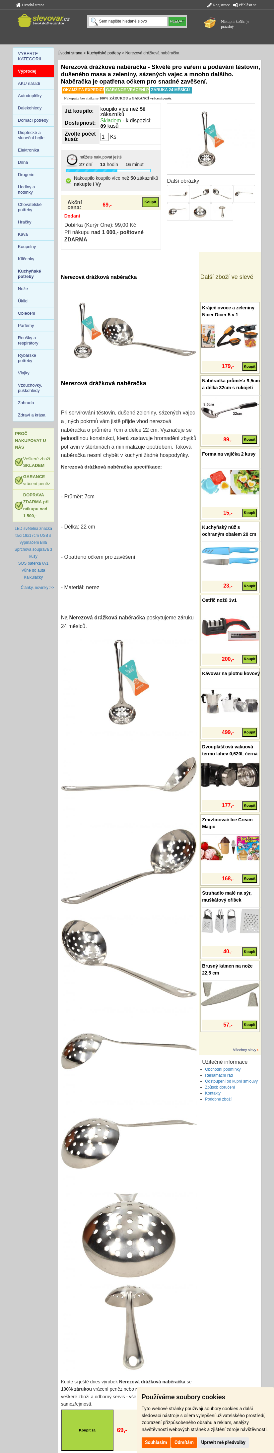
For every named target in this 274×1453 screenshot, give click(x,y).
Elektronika (28, 150)
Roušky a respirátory (28, 340)
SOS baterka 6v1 (33, 563)
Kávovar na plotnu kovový (231, 673)
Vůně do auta (33, 570)
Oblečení (26, 313)
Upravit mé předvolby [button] (223, 1442)
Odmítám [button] (184, 1442)
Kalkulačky (33, 577)
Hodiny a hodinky (26, 189)
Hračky (24, 222)
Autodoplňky (30, 95)
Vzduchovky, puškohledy (30, 388)
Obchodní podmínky (222, 1069)
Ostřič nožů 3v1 (219, 600)
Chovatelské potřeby (30, 207)
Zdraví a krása (31, 414)
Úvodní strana (30, 5)
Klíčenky (26, 258)
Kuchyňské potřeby (104, 53)
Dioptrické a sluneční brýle (31, 135)
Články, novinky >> (37, 587)
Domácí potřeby (33, 120)
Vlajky (24, 372)
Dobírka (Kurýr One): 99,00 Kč (100, 225)
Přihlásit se (244, 5)
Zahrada (26, 402)
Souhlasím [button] (156, 1442)
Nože (23, 288)
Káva (23, 234)
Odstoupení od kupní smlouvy (231, 1081)
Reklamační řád (219, 1075)
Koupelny (27, 246)
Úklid (23, 300)
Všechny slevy (244, 1050)
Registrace (218, 5)
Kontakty (213, 1093)
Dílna (23, 162)
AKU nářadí (29, 83)
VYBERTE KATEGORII (29, 56)
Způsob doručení (220, 1087)
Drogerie (26, 174)
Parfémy (26, 325)
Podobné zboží (218, 1099)
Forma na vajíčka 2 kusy (228, 454)
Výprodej (27, 71)
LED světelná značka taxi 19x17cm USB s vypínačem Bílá (33, 535)
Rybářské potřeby (27, 358)
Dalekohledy (30, 107)
